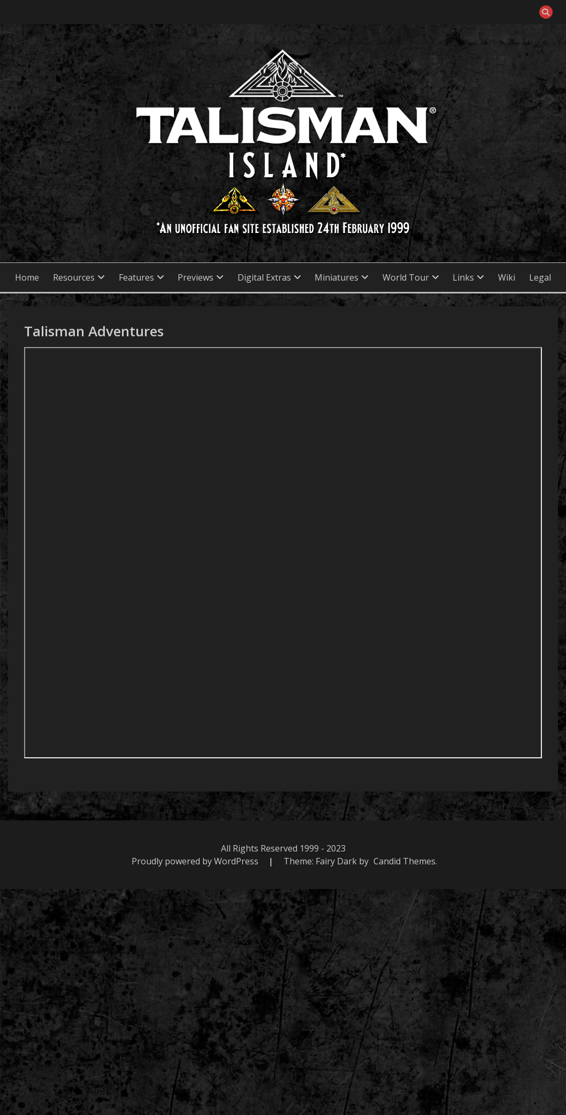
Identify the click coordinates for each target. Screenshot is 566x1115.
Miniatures (336, 277)
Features (136, 277)
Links (463, 277)
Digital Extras (264, 277)
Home (27, 277)
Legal (540, 277)
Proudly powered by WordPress (196, 861)
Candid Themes (404, 861)
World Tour (406, 277)
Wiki (506, 277)
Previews (195, 277)
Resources (74, 277)
